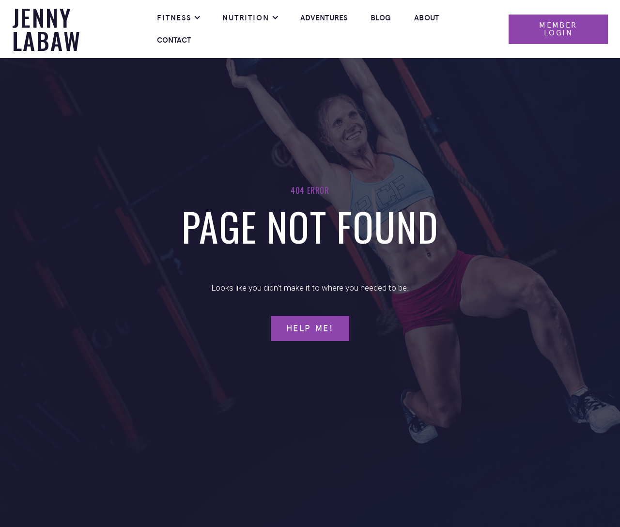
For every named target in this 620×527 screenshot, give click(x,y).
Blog (381, 17)
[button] (178, 18)
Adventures (323, 17)
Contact (174, 40)
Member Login (558, 28)
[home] (78, 29)
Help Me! (310, 328)
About (426, 17)
